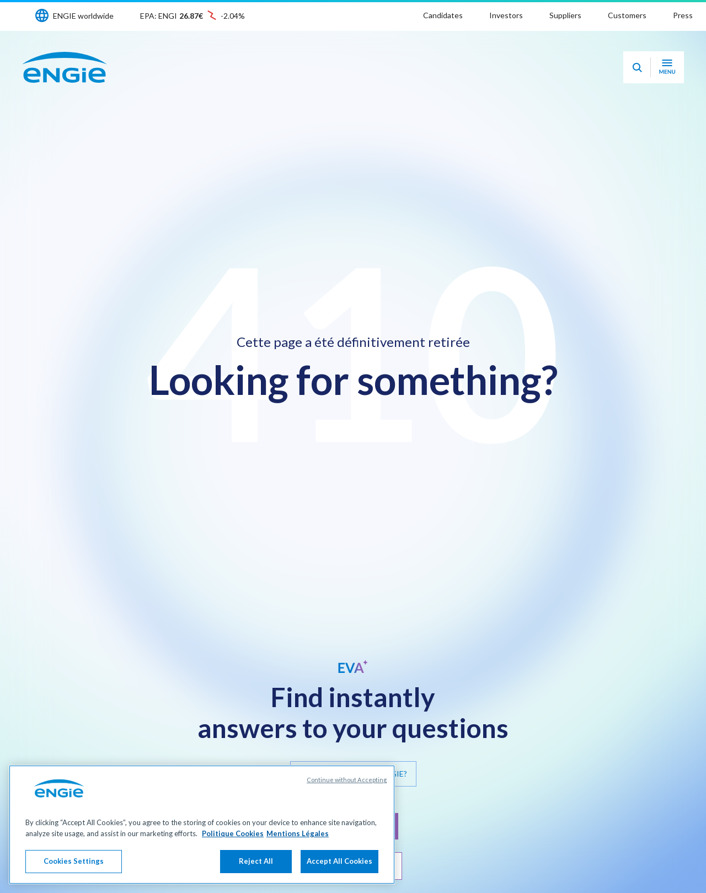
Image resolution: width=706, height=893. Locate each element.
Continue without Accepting (347, 779)
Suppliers (565, 15)
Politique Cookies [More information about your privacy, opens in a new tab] (233, 833)
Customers (627, 15)
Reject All (256, 861)
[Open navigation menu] (667, 67)
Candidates (443, 15)
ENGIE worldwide (83, 15)
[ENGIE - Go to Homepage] (64, 67)
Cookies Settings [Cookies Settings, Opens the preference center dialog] (74, 861)
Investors (506, 15)
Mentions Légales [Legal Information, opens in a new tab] (297, 833)
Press (683, 15)
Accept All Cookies (339, 861)
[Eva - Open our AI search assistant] (637, 67)
